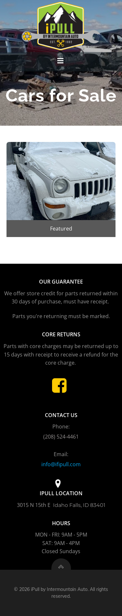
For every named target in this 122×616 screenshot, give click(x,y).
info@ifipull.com (61, 464)
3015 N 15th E (34, 505)
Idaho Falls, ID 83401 (79, 505)
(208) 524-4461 (61, 436)
